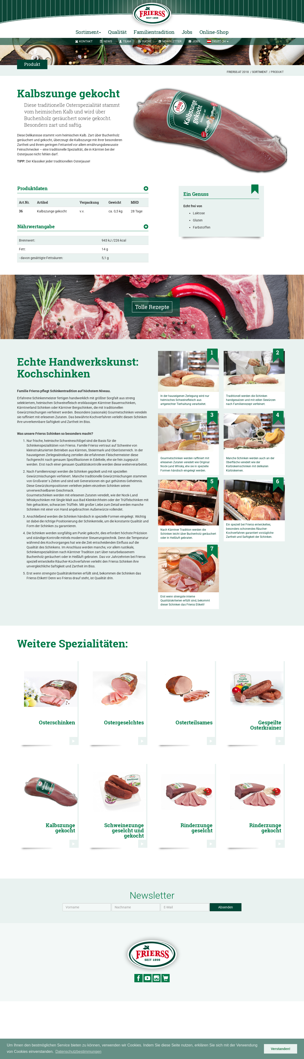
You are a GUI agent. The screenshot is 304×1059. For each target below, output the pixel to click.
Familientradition (154, 32)
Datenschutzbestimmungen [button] (78, 1052)
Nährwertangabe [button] (36, 240)
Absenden (225, 965)
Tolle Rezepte (152, 364)
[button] (218, 41)
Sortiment (260, 72)
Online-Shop (214, 32)
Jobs (187, 32)
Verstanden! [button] (280, 1049)
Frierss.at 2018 (238, 72)
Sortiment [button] (88, 32)
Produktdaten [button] (32, 188)
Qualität (117, 32)
